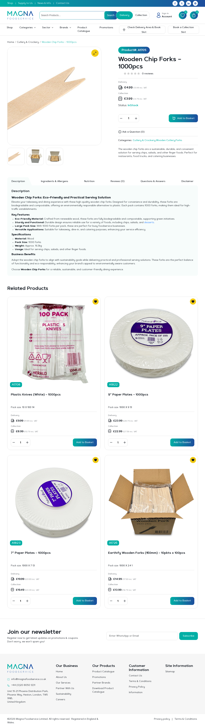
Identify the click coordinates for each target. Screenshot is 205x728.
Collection (141, 15)
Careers (60, 700)
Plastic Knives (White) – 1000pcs (36, 394)
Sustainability (63, 694)
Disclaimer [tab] (187, 181)
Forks (179, 140)
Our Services (63, 683)
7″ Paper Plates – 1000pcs (31, 553)
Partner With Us (65, 688)
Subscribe (188, 636)
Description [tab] (18, 181)
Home (10, 42)
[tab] (117, 181)
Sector (46, 28)
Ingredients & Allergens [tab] (54, 181)
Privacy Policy (137, 687)
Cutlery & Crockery (28, 42)
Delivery (124, 15)
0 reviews (147, 74)
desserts (149, 222)
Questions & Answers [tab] (153, 181)
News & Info (44, 3)
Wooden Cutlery (165, 140)
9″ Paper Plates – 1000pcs (128, 394)
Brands (64, 28)
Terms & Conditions (140, 681)
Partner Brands (101, 683)
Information (135, 692)
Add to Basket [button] (85, 442)
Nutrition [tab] (89, 181)
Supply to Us (25, 3)
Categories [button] (26, 28)
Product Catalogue (84, 30)
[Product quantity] (128, 118)
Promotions (106, 28)
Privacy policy (162, 719)
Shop (10, 3)
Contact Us (62, 3)
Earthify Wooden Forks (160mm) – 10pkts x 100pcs (146, 553)
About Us (61, 677)
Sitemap (170, 672)
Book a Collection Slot (183, 30)
